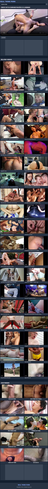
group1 (4, 37)
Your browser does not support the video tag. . (24, 22)
